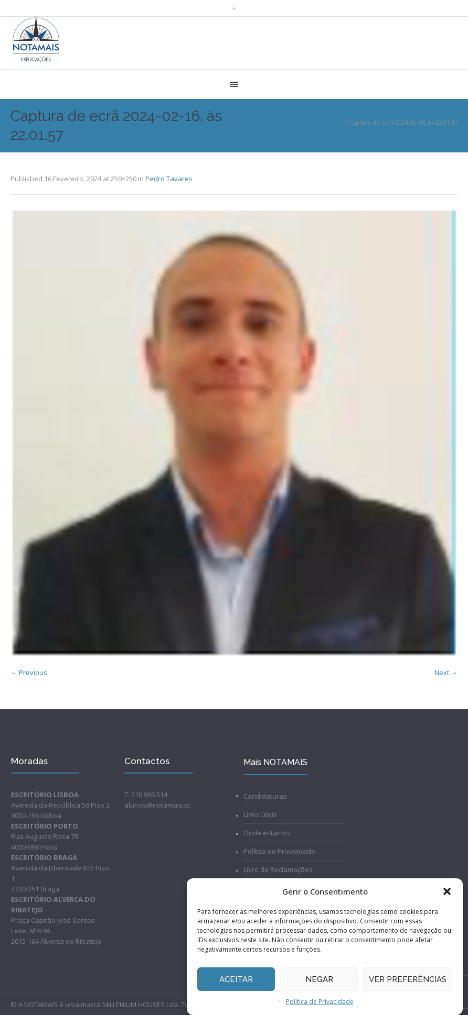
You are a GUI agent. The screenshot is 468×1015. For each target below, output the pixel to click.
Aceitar (236, 979)
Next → (446, 672)
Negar (319, 979)
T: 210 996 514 (145, 794)
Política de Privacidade (320, 1001)
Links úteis (260, 814)
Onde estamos (267, 832)
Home (335, 122)
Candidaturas (265, 796)
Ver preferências (407, 979)
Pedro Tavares (169, 178)
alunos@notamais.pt (157, 805)
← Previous (28, 672)
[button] (447, 891)
